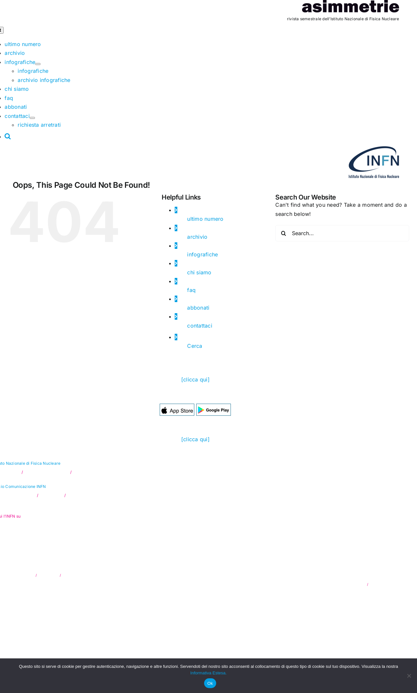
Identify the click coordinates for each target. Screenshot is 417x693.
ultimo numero (205, 219)
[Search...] (342, 233)
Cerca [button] (194, 346)
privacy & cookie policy (347, 584)
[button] (8, 136)
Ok (210, 683)
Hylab (394, 584)
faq (191, 290)
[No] (409, 675)
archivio (197, 237)
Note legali (70, 575)
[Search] (283, 233)
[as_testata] (350, 4)
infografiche (202, 254)
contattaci (199, 325)
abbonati (198, 307)
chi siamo (199, 272)
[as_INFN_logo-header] (374, 150)
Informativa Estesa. (208, 672)
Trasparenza (49, 575)
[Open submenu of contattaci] (32, 118)
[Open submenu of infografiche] (37, 64)
